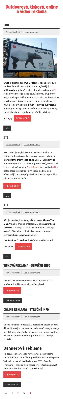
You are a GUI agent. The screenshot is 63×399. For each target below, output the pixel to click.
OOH (6, 25)
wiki (7, 128)
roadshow (33, 166)
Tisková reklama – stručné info (26, 265)
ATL (54, 89)
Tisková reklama (12, 300)
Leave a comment (32, 32)
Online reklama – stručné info (26, 309)
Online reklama (12, 384)
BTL (5, 137)
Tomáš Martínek (13, 32)
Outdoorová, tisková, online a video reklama (31, 9)
